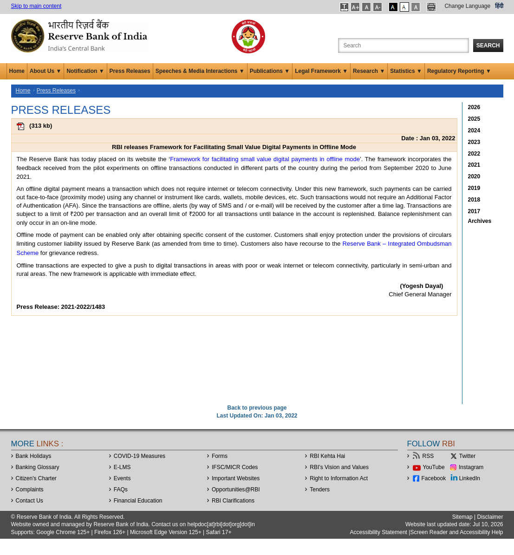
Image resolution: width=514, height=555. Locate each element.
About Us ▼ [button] (46, 71)
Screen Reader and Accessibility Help (456, 532)
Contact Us (29, 500)
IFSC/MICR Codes (235, 467)
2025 (474, 119)
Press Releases (130, 71)
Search (488, 45)
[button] (344, 7)
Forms (220, 456)
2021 (474, 165)
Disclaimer (490, 517)
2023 (474, 142)
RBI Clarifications (233, 500)
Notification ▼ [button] (85, 71)
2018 (474, 199)
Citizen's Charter (36, 478)
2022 (474, 153)
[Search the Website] (403, 45)
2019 (474, 188)
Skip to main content (36, 6)
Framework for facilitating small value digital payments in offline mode (265, 159)
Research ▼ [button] (369, 71)
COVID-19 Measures (139, 456)
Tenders (320, 489)
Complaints (30, 489)
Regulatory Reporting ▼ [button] (459, 71)
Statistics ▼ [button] (406, 71)
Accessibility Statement (378, 532)
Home (17, 71)
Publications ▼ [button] (270, 71)
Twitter (467, 456)
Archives (480, 221)
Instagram (471, 467)
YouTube (434, 467)
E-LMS (122, 467)
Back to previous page (256, 408)
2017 (474, 211)
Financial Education (138, 500)
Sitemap (462, 517)
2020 (474, 176)
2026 (474, 107)
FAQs (121, 489)
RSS (428, 456)
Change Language (467, 6)
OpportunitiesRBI (236, 489)
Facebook (434, 478)
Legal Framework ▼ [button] (321, 71)
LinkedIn (469, 478)
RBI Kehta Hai (327, 456)
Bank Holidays (34, 456)
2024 (474, 130)
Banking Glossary (37, 467)
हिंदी (499, 6)
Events (122, 478)
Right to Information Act (339, 478)
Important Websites (236, 478)
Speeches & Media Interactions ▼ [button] (200, 71)
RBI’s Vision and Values (339, 467)
